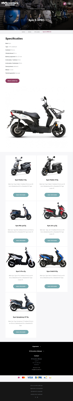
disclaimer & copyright (36, 391)
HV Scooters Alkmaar (35, 351)
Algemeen (35, 346)
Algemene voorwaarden (36, 388)
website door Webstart (36, 394)
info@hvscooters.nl (36, 369)
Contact (36, 356)
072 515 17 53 (36, 367)
